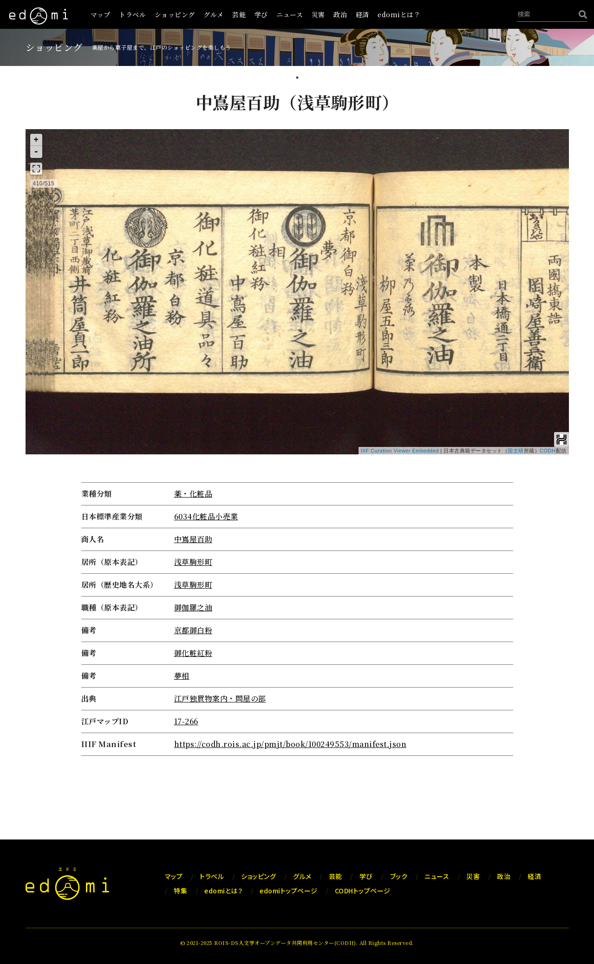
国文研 (516, 450)
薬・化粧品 (193, 493)
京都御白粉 (193, 630)
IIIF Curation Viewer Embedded (400, 450)
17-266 (186, 721)
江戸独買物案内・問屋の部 (220, 698)
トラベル (132, 14)
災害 (318, 14)
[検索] (580, 14)
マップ (101, 14)
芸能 (239, 14)
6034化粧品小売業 (206, 516)
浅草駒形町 (193, 562)
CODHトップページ (363, 890)
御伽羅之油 (193, 607)
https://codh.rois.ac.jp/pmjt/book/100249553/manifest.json (290, 744)
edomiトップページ (289, 890)
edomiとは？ (399, 14)
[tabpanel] (297, 425)
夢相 (181, 675)
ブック (399, 876)
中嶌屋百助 (193, 539)
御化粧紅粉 (193, 653)
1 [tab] (297, 78)
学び (261, 14)
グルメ (213, 14)
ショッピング (175, 14)
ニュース (289, 14)
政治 (340, 14)
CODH (547, 450)
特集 (180, 890)
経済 (362, 14)
